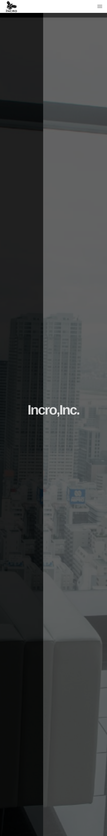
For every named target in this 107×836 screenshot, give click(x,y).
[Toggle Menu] (100, 6)
